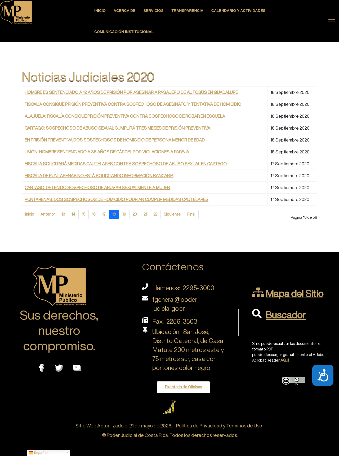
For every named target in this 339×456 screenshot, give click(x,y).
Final (191, 214)
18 (114, 214)
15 (83, 214)
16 (94, 214)
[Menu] (331, 21)
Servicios (154, 10)
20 (135, 214)
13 (63, 214)
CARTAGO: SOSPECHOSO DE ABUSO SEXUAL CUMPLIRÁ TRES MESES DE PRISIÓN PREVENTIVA (117, 128)
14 (73, 214)
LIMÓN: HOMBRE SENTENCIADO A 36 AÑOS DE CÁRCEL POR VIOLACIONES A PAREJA (107, 152)
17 (104, 214)
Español (38, 453)
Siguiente (172, 214)
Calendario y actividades (238, 10)
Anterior (48, 214)
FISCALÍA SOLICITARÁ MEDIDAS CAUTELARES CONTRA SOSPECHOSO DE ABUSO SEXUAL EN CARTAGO (126, 164)
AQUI (284, 360)
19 (124, 214)
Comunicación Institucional (124, 32)
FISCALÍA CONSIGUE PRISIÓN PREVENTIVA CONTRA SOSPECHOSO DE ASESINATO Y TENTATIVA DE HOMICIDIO (133, 104)
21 (145, 214)
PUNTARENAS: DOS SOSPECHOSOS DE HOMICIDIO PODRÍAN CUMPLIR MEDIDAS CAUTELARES (116, 199)
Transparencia (187, 10)
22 (155, 214)
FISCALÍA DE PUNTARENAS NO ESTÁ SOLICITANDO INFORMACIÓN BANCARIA (99, 176)
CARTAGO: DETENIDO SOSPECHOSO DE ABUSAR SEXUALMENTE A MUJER (97, 187)
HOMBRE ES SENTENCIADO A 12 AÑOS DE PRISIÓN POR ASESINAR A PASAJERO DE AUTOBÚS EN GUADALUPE (131, 92)
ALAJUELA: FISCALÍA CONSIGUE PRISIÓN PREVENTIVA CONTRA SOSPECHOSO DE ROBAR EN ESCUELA (125, 116)
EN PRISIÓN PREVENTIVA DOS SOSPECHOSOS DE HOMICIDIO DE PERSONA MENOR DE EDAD (115, 140)
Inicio (100, 10)
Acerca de (125, 10)
